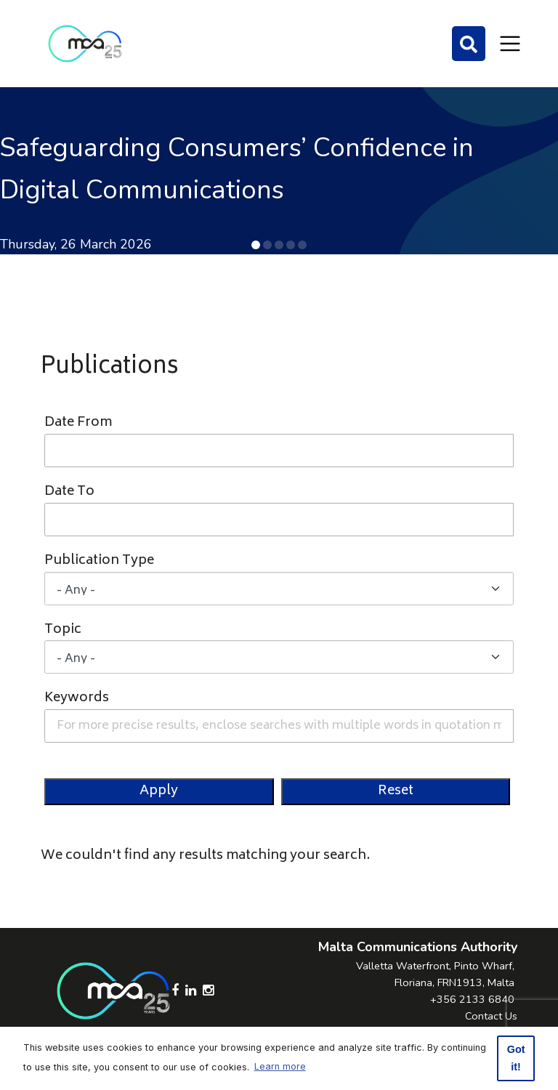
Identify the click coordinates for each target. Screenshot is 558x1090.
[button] (255, 245)
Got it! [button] (516, 1058)
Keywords (76, 698)
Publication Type (99, 561)
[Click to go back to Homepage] (85, 44)
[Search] (468, 43)
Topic (62, 630)
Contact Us (491, 1016)
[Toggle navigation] (510, 44)
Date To (69, 492)
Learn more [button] (280, 1066)
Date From (78, 423)
